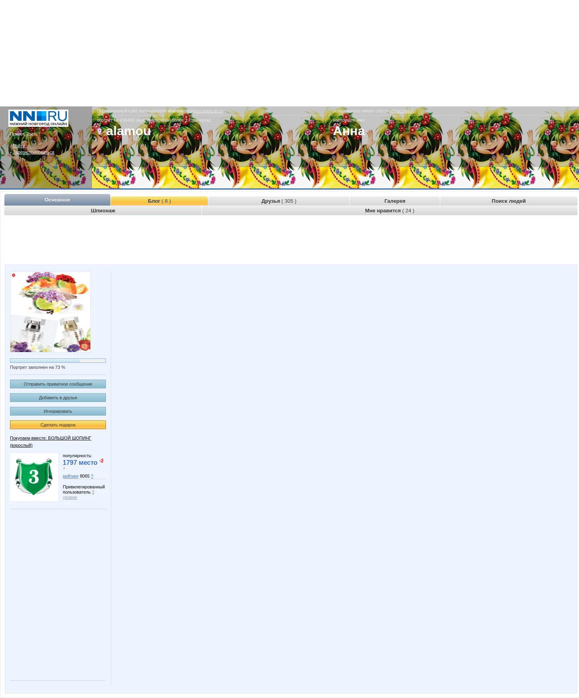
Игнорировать (58, 411)
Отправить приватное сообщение (58, 384)
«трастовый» (402, 110)
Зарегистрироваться (33, 152)
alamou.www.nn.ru (205, 110)
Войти (19, 145)
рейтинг (71, 476)
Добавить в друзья (58, 397)
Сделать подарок (58, 424)
